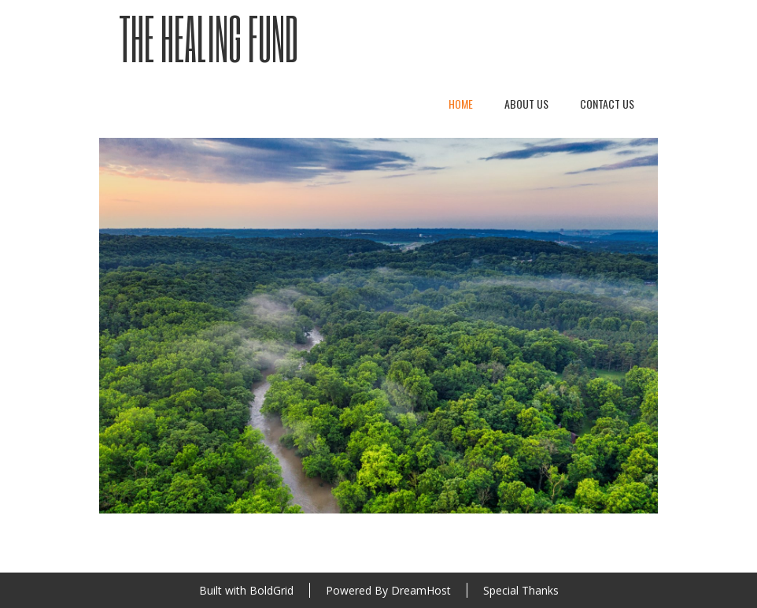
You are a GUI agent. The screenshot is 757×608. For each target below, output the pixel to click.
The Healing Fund (208, 38)
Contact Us (607, 103)
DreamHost (421, 590)
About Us (526, 103)
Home (461, 103)
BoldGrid (271, 590)
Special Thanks (521, 590)
